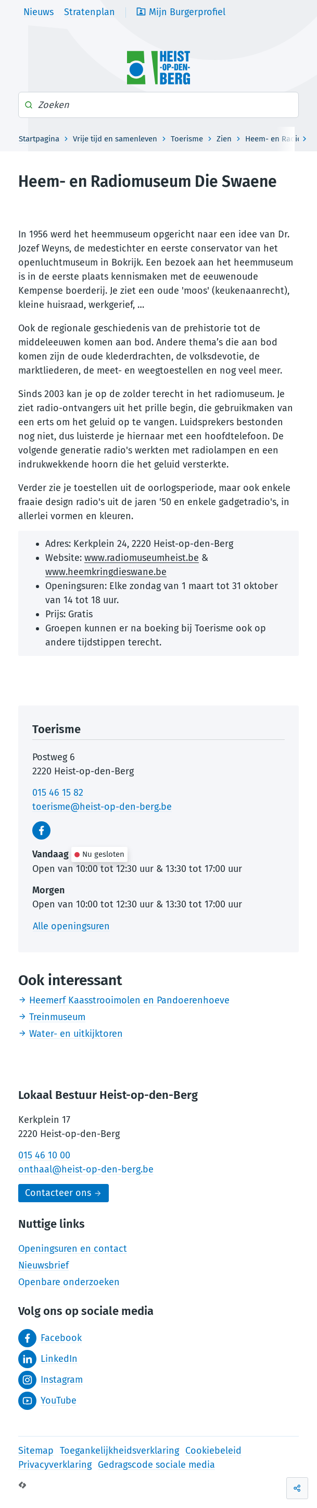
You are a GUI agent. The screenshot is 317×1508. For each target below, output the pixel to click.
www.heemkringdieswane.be (106, 572)
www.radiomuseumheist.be (141, 558)
